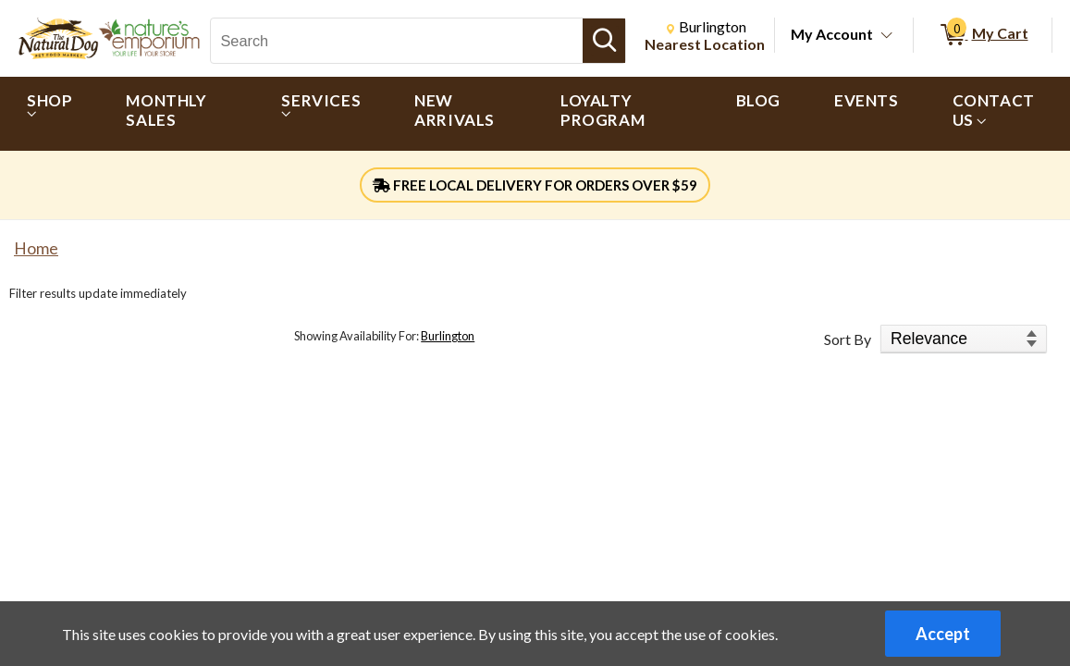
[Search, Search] (397, 40)
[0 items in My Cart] (982, 35)
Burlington (447, 335)
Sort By (847, 339)
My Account (832, 34)
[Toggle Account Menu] (887, 36)
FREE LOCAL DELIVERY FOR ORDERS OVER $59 (535, 185)
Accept (943, 633)
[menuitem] (49, 114)
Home (36, 248)
